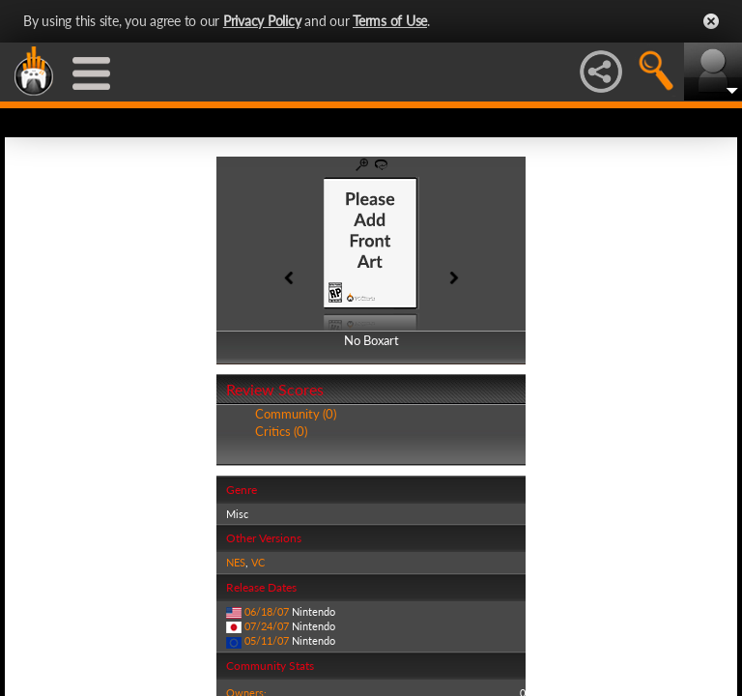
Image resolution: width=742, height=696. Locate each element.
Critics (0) (281, 431)
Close (711, 21)
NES (235, 562)
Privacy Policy (262, 21)
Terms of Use (390, 21)
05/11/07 (266, 640)
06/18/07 (266, 611)
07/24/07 (266, 626)
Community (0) (295, 413)
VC (258, 562)
